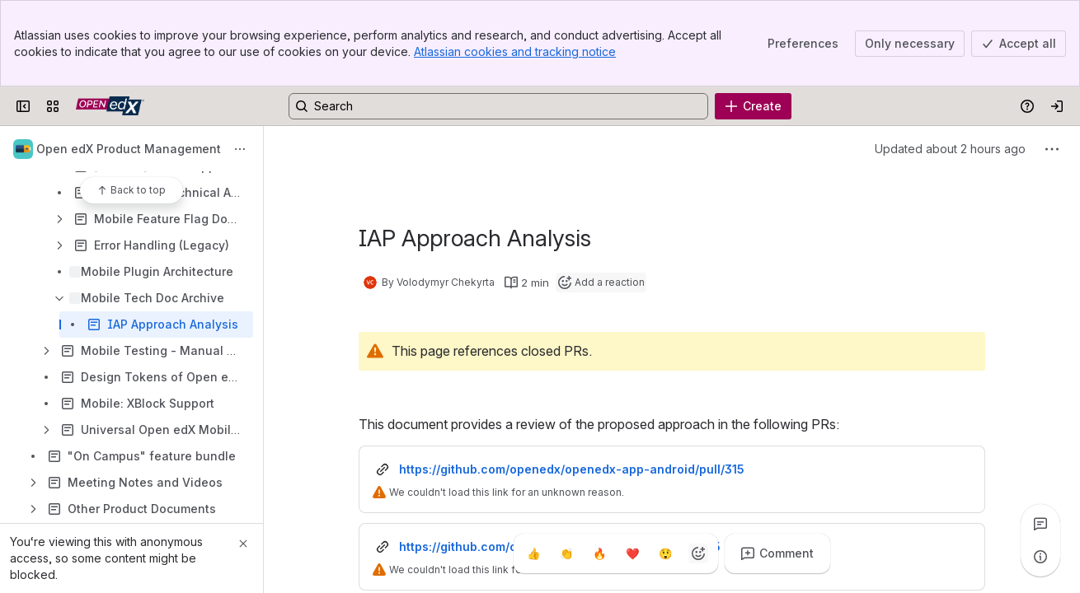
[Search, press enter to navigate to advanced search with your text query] (498, 106)
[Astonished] (665, 553)
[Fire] (599, 553)
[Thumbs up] (533, 553)
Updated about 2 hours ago (950, 149)
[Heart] (632, 553)
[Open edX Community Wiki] (110, 106)
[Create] (753, 106)
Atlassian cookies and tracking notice (515, 51)
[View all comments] (1040, 524)
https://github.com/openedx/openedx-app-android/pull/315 (571, 469)
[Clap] (566, 553)
